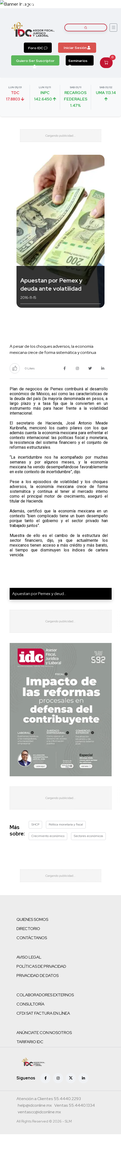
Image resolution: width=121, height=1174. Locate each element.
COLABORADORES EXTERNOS (45, 995)
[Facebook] (45, 1078)
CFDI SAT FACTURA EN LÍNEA (43, 1013)
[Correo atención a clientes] (35, 1106)
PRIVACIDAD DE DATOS (37, 975)
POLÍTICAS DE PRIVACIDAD (41, 966)
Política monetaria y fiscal (66, 824)
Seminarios (78, 62)
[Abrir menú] (113, 27)
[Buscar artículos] (85, 27)
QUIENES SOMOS (32, 919)
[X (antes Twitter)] (71, 1078)
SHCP (35, 824)
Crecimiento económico (47, 836)
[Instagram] (58, 1078)
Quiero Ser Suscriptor (35, 62)
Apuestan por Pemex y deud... (39, 593)
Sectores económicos (88, 836)
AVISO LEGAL (28, 957)
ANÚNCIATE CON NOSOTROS (44, 1032)
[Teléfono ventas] (74, 1106)
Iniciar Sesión (77, 47)
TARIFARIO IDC (29, 1041)
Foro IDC (37, 48)
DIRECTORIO (28, 928)
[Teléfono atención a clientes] (48, 1099)
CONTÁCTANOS (31, 937)
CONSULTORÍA (30, 1004)
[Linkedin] (83, 1078)
